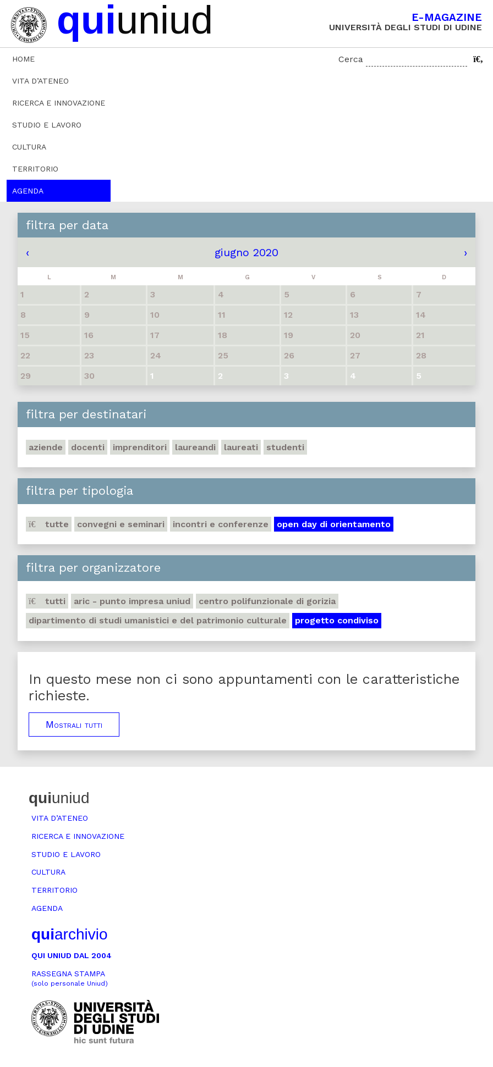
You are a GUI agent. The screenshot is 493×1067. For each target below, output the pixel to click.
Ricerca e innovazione (58, 102)
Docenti (88, 447)
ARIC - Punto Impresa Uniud (132, 601)
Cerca (350, 59)
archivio (69, 934)
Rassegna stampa (69, 978)
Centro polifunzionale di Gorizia (267, 601)
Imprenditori (140, 447)
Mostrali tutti (74, 724)
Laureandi (195, 447)
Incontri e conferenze (221, 524)
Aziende (46, 447)
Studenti (285, 447)
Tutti (47, 601)
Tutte (49, 524)
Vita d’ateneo (40, 80)
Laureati (241, 447)
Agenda (27, 190)
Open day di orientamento (334, 524)
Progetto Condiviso (337, 620)
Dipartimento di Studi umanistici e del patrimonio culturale (158, 620)
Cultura (29, 146)
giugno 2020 (246, 252)
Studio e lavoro (46, 124)
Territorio (35, 168)
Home (23, 58)
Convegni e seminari (121, 524)
